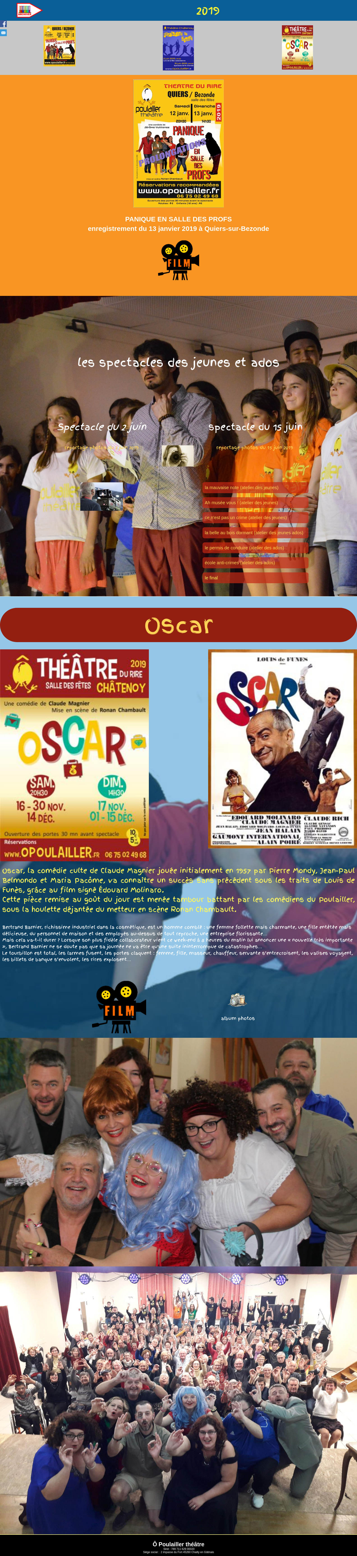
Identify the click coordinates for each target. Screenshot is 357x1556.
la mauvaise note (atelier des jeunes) (242, 487)
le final (211, 577)
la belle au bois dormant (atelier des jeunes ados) (254, 532)
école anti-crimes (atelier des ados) (240, 562)
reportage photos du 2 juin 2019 (101, 447)
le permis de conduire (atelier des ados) (244, 547)
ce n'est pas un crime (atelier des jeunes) (246, 517)
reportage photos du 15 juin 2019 (255, 447)
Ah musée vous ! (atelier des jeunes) (241, 502)
